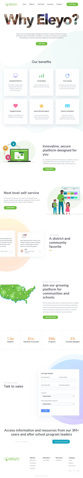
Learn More (49, 169)
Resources (50, 4)
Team (70, 460)
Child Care (33, 460)
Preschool (33, 466)
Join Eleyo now (50, 317)
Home (24, 4)
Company (59, 4)
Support (71, 463)
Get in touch (72, 466)
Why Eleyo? (41, 4)
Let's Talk (72, 4)
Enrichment (33, 463)
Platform (31, 4)
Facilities (32, 468)
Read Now (59, 460)
